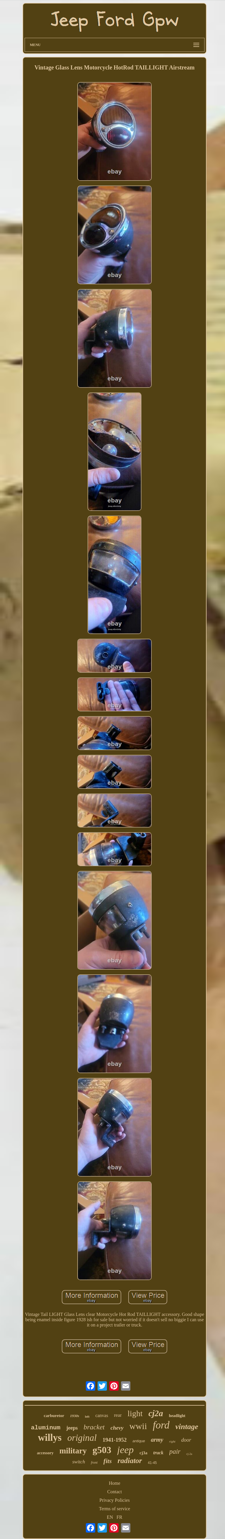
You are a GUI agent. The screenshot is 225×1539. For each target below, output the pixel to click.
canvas (101, 1415)
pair (174, 1451)
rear (118, 1415)
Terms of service (114, 1508)
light (134, 1413)
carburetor (54, 1415)
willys (50, 1437)
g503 (102, 1450)
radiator (129, 1461)
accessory (45, 1453)
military (73, 1450)
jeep (125, 1449)
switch (78, 1462)
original (82, 1438)
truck (158, 1452)
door (186, 1440)
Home (114, 1483)
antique (138, 1441)
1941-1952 (115, 1440)
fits (107, 1461)
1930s (74, 1416)
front (94, 1462)
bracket (94, 1427)
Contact (114, 1491)
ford (161, 1425)
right (172, 1441)
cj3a (143, 1452)
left (87, 1416)
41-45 (152, 1463)
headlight (177, 1416)
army (157, 1439)
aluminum (45, 1427)
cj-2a (189, 1453)
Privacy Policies (114, 1500)
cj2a (156, 1413)
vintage (186, 1426)
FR (119, 1517)
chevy (116, 1428)
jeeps (72, 1428)
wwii (138, 1426)
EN (110, 1517)
